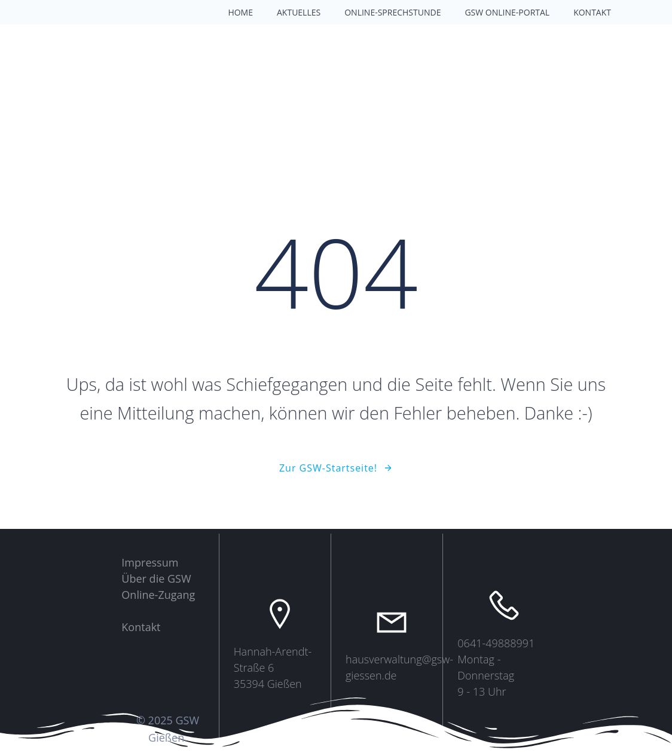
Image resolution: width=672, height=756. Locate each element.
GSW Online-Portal (507, 12)
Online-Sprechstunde (392, 12)
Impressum (149, 562)
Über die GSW (156, 578)
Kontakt (592, 12)
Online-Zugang (158, 594)
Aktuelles (298, 12)
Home (240, 12)
